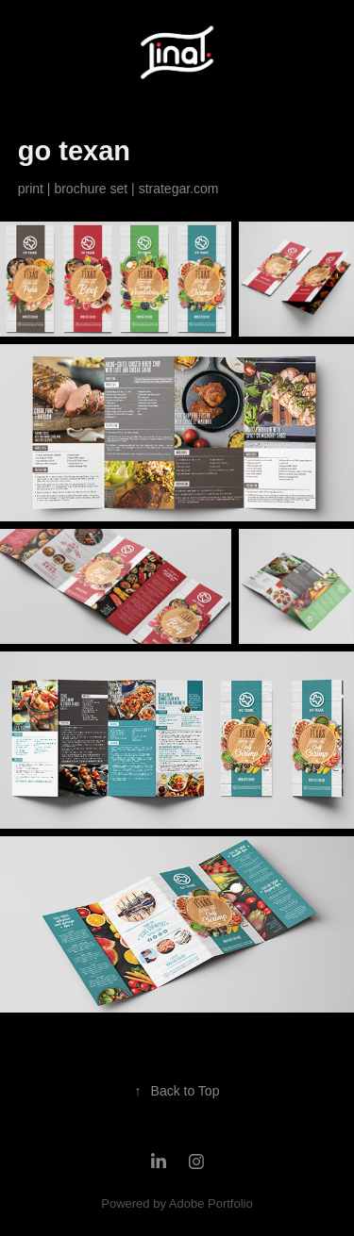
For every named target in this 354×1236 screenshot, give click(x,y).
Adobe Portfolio (211, 1203)
